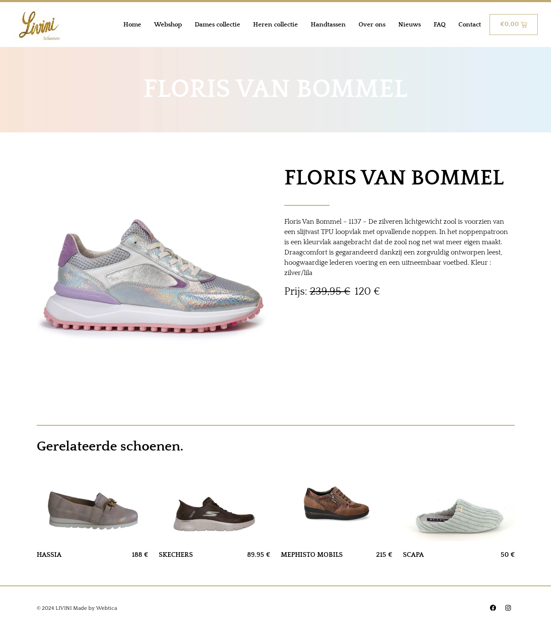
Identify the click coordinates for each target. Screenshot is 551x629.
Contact (469, 24)
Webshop (168, 24)
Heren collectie (275, 24)
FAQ (440, 24)
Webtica (106, 608)
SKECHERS (176, 555)
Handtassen (328, 24)
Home (132, 24)
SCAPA (413, 555)
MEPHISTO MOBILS (312, 555)
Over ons (372, 24)
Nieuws (409, 24)
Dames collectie (217, 24)
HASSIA (49, 555)
